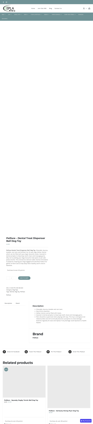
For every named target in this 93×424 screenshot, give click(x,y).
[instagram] (6, 2)
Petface (22, 292)
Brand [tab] (18, 303)
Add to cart (24, 278)
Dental (12, 292)
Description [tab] (8, 303)
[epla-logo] (9, 5)
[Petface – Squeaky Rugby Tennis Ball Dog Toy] (24, 382)
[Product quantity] (11, 278)
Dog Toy (17, 292)
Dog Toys (15, 290)
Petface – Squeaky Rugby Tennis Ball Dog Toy (21, 400)
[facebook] (3, 2)
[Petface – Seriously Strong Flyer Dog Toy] (68, 387)
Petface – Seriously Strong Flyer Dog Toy (64, 411)
